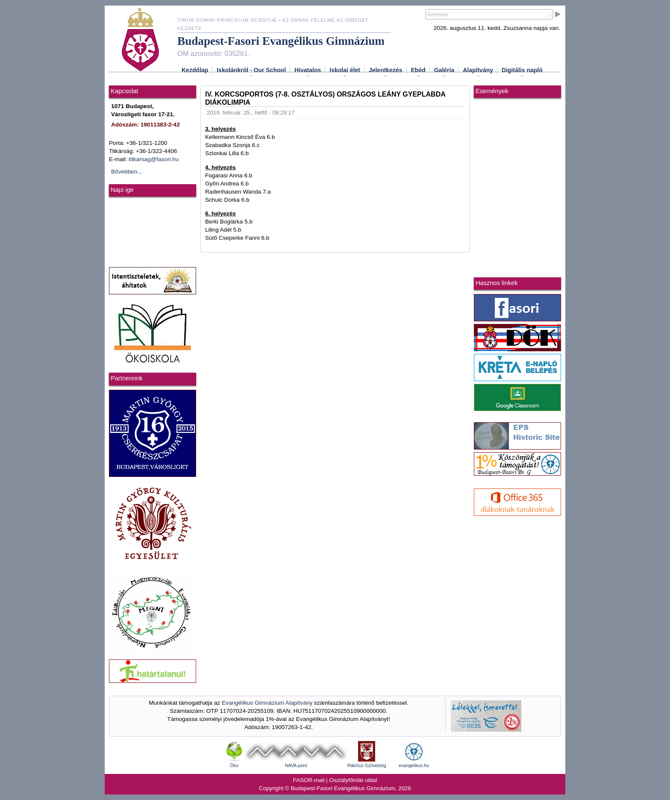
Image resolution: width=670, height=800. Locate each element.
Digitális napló (522, 73)
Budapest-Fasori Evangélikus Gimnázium (281, 41)
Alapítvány (478, 73)
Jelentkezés (386, 73)
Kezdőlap (195, 70)
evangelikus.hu (414, 765)
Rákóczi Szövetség (366, 765)
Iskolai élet (344, 73)
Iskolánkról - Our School (251, 73)
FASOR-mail (309, 780)
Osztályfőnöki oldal (353, 780)
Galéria (444, 73)
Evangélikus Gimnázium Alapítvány (267, 703)
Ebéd (418, 73)
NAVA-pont (296, 765)
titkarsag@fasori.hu (154, 159)
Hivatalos (307, 73)
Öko (234, 765)
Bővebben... (126, 171)
